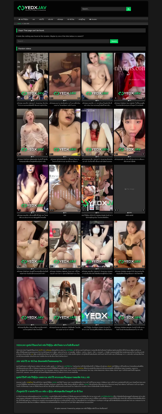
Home (19, 23)
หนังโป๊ (41, 19)
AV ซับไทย (70, 19)
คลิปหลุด (60, 19)
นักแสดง (94, 19)
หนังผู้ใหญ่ (82, 19)
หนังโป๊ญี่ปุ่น (24, 19)
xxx (34, 19)
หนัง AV (50, 19)
